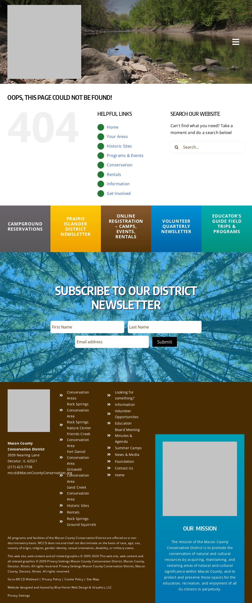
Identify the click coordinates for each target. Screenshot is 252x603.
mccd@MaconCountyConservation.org (40, 472)
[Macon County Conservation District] (44, 7)
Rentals (114, 174)
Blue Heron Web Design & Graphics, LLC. (83, 587)
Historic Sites (119, 146)
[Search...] (208, 147)
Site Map (93, 579)
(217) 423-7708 (20, 467)
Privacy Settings (19, 595)
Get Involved (119, 193)
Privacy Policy (51, 579)
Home (112, 127)
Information (118, 184)
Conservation (119, 165)
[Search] (177, 147)
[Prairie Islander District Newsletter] (75, 226)
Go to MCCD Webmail (23, 579)
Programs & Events (125, 155)
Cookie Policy (73, 579)
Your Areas (117, 136)
